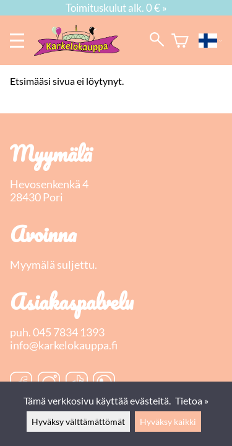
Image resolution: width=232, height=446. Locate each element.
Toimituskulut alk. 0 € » (116, 7)
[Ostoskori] (180, 41)
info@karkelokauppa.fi (64, 345)
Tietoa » (191, 400)
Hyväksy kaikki (168, 421)
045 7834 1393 (69, 332)
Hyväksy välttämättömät (78, 421)
